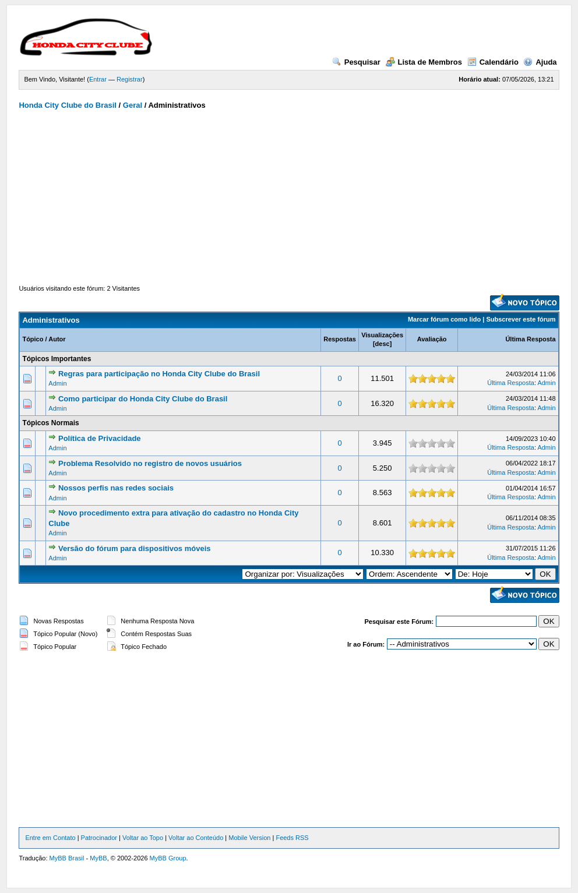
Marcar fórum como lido (444, 319)
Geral (132, 105)
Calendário (493, 62)
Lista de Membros (424, 62)
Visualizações (382, 334)
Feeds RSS (292, 837)
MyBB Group (168, 858)
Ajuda (539, 62)
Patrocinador (99, 837)
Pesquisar (356, 62)
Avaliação (432, 339)
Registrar (130, 79)
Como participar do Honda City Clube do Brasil (142, 398)
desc (382, 343)
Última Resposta (530, 339)
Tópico (32, 339)
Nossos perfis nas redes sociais (116, 487)
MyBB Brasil (67, 858)
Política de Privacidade (99, 438)
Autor (56, 339)
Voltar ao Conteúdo (195, 837)
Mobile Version (249, 837)
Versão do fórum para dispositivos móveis (134, 548)
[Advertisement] (289, 196)
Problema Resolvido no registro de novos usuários (150, 463)
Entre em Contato (50, 837)
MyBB (98, 858)
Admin (57, 383)
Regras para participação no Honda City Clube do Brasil (159, 373)
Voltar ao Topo (142, 837)
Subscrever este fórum (520, 319)
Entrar (98, 79)
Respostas (339, 339)
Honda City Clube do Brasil (68, 105)
